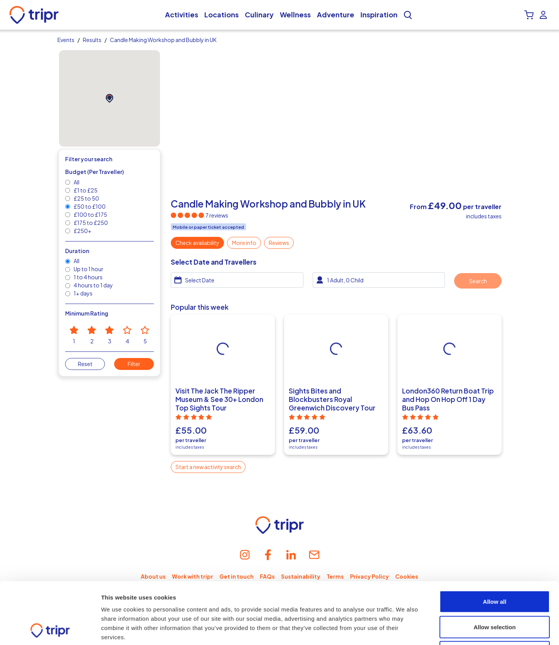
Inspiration (378, 14)
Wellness (295, 14)
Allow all (495, 543)
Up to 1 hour (88, 268)
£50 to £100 (89, 206)
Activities (181, 14)
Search (478, 280)
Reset (85, 363)
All (76, 182)
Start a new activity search (208, 466)
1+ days (83, 293)
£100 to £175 (90, 214)
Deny (495, 594)
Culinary (259, 14)
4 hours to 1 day (93, 285)
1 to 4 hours (88, 277)
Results (92, 39)
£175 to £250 (90, 222)
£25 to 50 (86, 198)
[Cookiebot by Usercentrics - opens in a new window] (50, 630)
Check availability (197, 242)
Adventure (335, 14)
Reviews (279, 242)
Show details (405, 629)
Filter (134, 363)
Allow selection (494, 569)
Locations (221, 14)
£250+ (82, 230)
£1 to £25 (85, 190)
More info (244, 242)
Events (65, 39)
